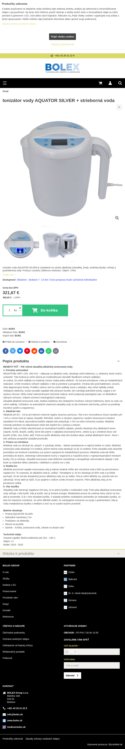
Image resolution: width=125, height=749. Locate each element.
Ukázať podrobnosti (62, 44)
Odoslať (70, 675)
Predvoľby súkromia (13, 738)
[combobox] (70, 652)
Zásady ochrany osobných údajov (43, 738)
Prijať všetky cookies (62, 36)
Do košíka (49, 310)
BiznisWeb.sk (115, 744)
